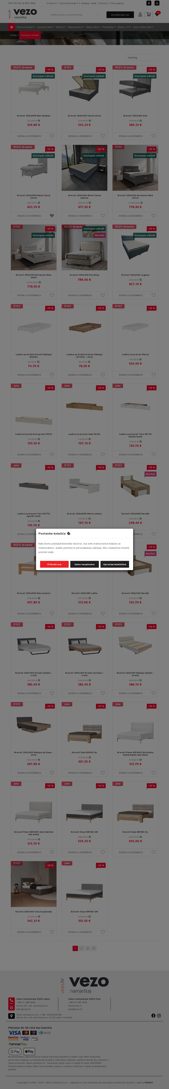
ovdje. (51, 552)
